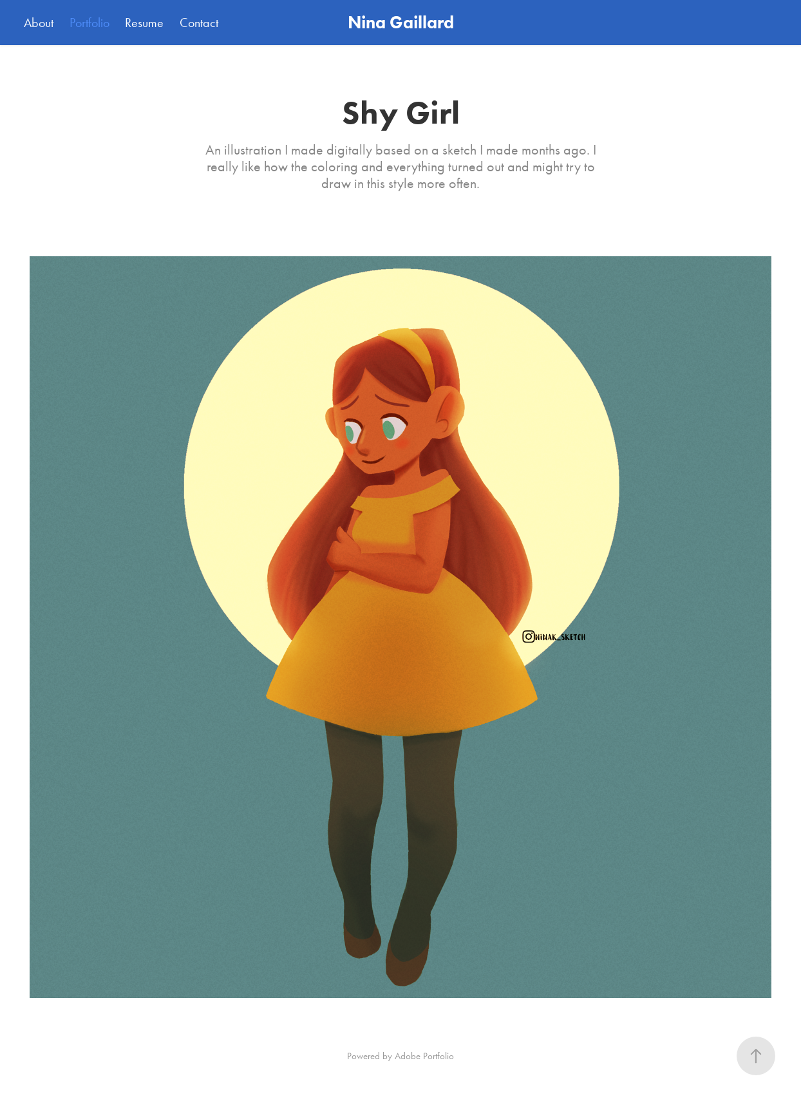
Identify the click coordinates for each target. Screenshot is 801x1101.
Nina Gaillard (401, 22)
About (38, 22)
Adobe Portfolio (424, 1056)
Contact (199, 22)
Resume (144, 22)
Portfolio (89, 22)
